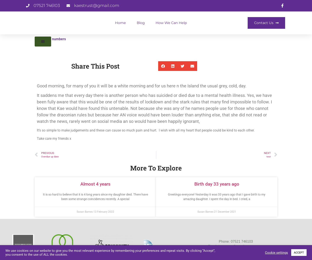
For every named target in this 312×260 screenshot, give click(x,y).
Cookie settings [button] (276, 253)
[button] (43, 42)
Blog (141, 23)
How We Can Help (171, 23)
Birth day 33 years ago (216, 184)
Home (120, 23)
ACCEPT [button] (299, 252)
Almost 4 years (95, 184)
